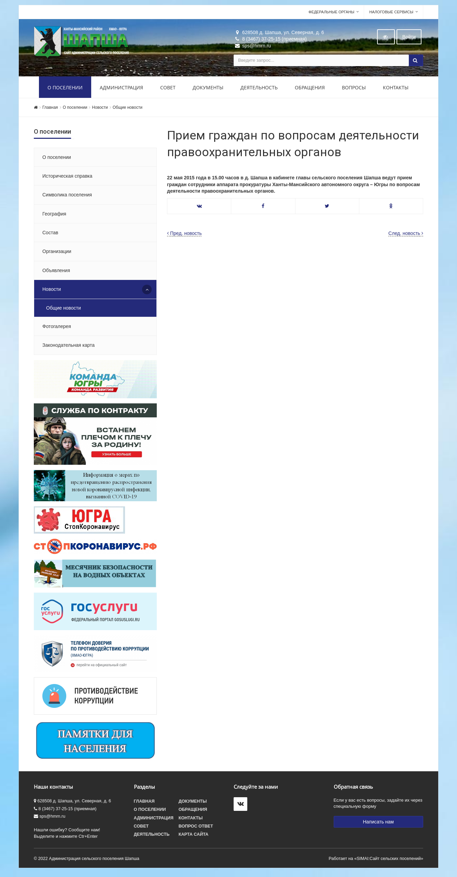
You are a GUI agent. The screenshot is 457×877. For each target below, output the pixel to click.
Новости (100, 109)
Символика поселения (67, 196)
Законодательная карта (68, 347)
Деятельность (259, 89)
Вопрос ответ (196, 828)
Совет (168, 89)
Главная (50, 109)
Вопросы (354, 89)
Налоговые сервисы (391, 14)
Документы (208, 89)
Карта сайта (193, 836)
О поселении (65, 89)
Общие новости (127, 109)
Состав (50, 234)
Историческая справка (67, 178)
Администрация (121, 89)
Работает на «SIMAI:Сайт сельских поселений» (376, 860)
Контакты (395, 89)
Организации (56, 253)
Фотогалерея (56, 328)
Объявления (56, 272)
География (54, 216)
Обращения (310, 89)
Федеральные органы (331, 14)
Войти (409, 39)
